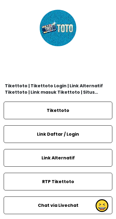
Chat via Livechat (58, 205)
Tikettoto (58, 110)
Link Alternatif (58, 158)
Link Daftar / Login (58, 134)
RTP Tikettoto (58, 182)
